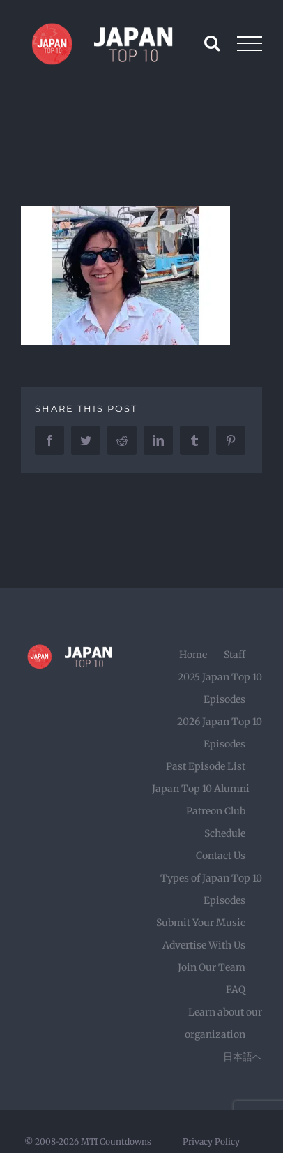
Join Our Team (211, 967)
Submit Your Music (200, 922)
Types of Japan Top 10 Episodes (211, 889)
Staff (234, 654)
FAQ (235, 989)
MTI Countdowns (116, 1141)
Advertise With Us (203, 945)
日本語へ (242, 1056)
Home (193, 654)
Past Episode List (205, 766)
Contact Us (220, 855)
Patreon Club (215, 811)
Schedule (224, 833)
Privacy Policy (211, 1141)
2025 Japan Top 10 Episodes (220, 688)
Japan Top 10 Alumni (201, 788)
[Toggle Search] (212, 42)
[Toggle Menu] (250, 43)
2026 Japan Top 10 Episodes (219, 732)
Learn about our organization (223, 1023)
